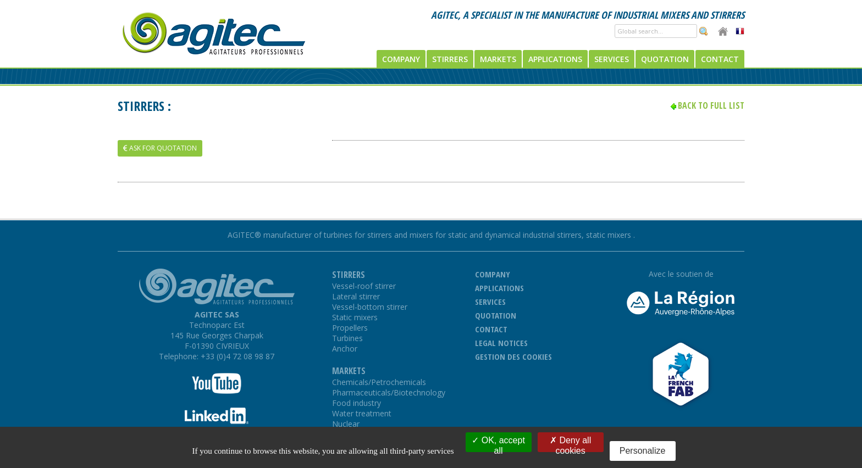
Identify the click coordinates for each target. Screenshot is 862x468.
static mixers (609, 235)
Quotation (665, 59)
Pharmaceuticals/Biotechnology (388, 392)
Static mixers (355, 317)
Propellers (350, 327)
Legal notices (501, 342)
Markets (498, 59)
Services (611, 59)
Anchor (344, 348)
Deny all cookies (570, 444)
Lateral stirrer (356, 296)
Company (401, 59)
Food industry (356, 403)
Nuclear (346, 424)
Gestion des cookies (513, 356)
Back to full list (711, 105)
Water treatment (361, 413)
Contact (720, 59)
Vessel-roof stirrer (364, 286)
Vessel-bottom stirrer (369, 307)
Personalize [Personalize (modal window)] (643, 450)
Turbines (347, 338)
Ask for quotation (160, 148)
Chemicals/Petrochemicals (379, 382)
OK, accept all (498, 444)
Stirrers (450, 59)
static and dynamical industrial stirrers (515, 235)
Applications (555, 59)
